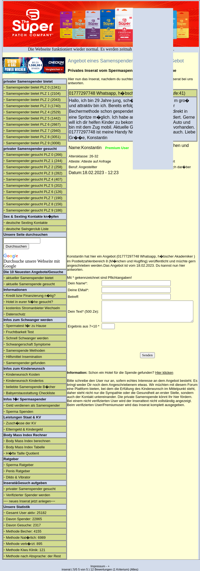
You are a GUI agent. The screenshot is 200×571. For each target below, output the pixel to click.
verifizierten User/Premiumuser (100, 411)
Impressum (98, 566)
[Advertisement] (153, 89)
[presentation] (146, 347)
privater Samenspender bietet (28, 81)
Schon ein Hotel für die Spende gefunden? (130, 379)
